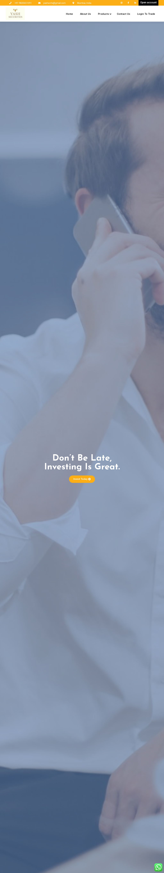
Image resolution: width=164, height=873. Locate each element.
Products (103, 13)
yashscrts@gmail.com (54, 3)
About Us (85, 13)
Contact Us (123, 13)
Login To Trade (146, 13)
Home (69, 13)
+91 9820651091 (23, 3)
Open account (148, 2)
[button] (82, 479)
